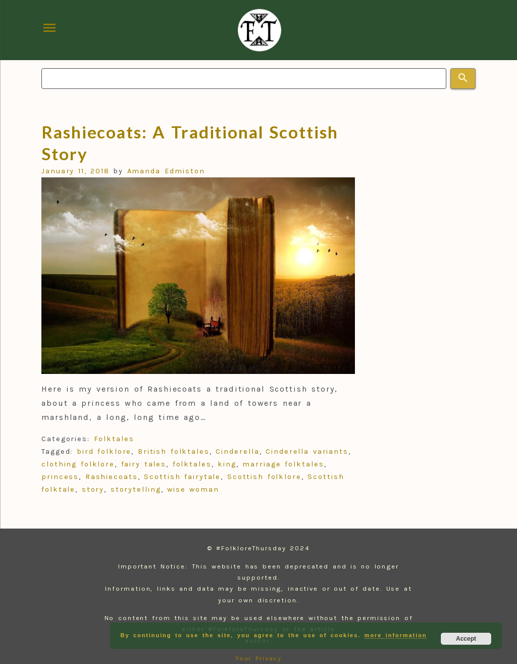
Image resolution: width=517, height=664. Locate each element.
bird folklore (104, 451)
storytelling (136, 489)
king (227, 464)
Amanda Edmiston (166, 171)
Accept (466, 638)
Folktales (114, 439)
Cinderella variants (307, 451)
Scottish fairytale (182, 476)
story (93, 489)
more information (396, 635)
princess (60, 476)
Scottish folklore (264, 476)
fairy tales (144, 464)
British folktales (174, 451)
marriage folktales (283, 464)
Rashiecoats (111, 476)
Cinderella (237, 451)
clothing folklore (78, 464)
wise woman (193, 489)
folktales (192, 464)
